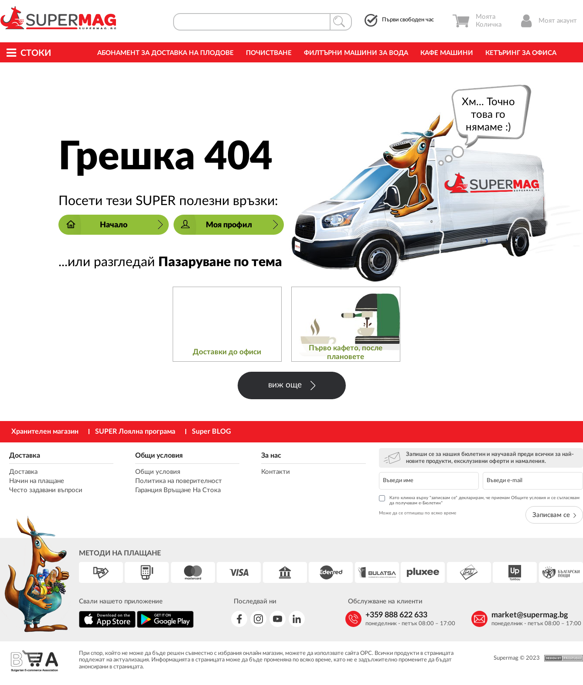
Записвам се (554, 515)
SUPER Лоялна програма (135, 431)
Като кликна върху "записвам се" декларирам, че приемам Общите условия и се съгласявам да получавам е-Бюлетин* (479, 500)
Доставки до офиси (227, 352)
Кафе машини (446, 53)
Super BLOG (211, 431)
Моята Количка (476, 21)
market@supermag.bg (529, 615)
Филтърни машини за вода (356, 53)
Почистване (269, 53)
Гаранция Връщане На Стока (178, 490)
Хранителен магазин (44, 431)
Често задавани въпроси (45, 490)
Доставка (24, 455)
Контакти (275, 472)
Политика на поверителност (178, 481)
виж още (291, 385)
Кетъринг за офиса (520, 53)
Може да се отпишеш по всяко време (417, 513)
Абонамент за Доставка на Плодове (165, 53)
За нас (271, 455)
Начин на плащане (36, 481)
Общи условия (159, 455)
